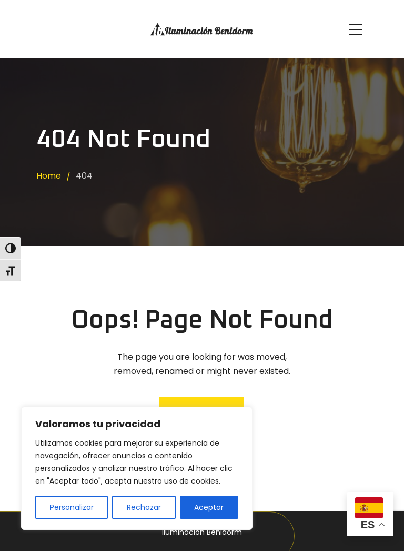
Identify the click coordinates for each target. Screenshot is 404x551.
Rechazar (144, 507)
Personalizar (72, 507)
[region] (136, 468)
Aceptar (209, 507)
